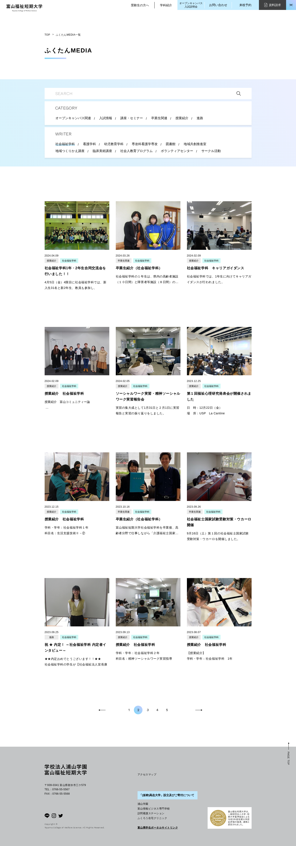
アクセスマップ (147, 774)
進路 (51, 637)
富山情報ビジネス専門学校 (154, 808)
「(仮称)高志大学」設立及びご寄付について (166, 795)
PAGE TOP (288, 758)
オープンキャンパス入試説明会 (191, 5)
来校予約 (245, 5)
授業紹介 (51, 260)
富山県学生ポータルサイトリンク (158, 827)
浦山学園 (143, 803)
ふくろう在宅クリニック (152, 818)
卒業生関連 (124, 260)
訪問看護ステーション (151, 813)
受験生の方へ (140, 5)
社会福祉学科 (69, 260)
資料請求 (272, 5)
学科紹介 (166, 5)
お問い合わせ (218, 5)
